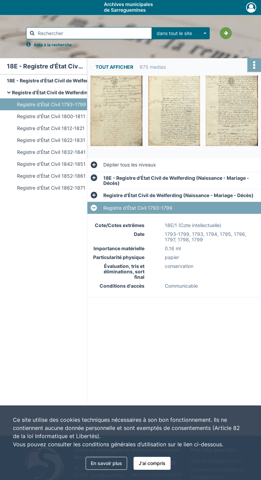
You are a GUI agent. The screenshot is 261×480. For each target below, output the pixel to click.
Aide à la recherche (53, 44)
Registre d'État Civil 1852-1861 (51, 176)
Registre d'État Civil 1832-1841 (51, 152)
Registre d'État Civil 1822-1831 (51, 140)
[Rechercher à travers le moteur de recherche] (92, 33)
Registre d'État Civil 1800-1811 (51, 116)
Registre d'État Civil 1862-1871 (51, 188)
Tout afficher (114, 66)
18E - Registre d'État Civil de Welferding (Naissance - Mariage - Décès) (75, 80)
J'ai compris (152, 463)
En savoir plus (106, 463)
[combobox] (181, 33)
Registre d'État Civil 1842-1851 (51, 164)
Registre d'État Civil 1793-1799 (51, 104)
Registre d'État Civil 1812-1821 (51, 128)
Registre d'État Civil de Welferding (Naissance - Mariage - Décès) (80, 92)
